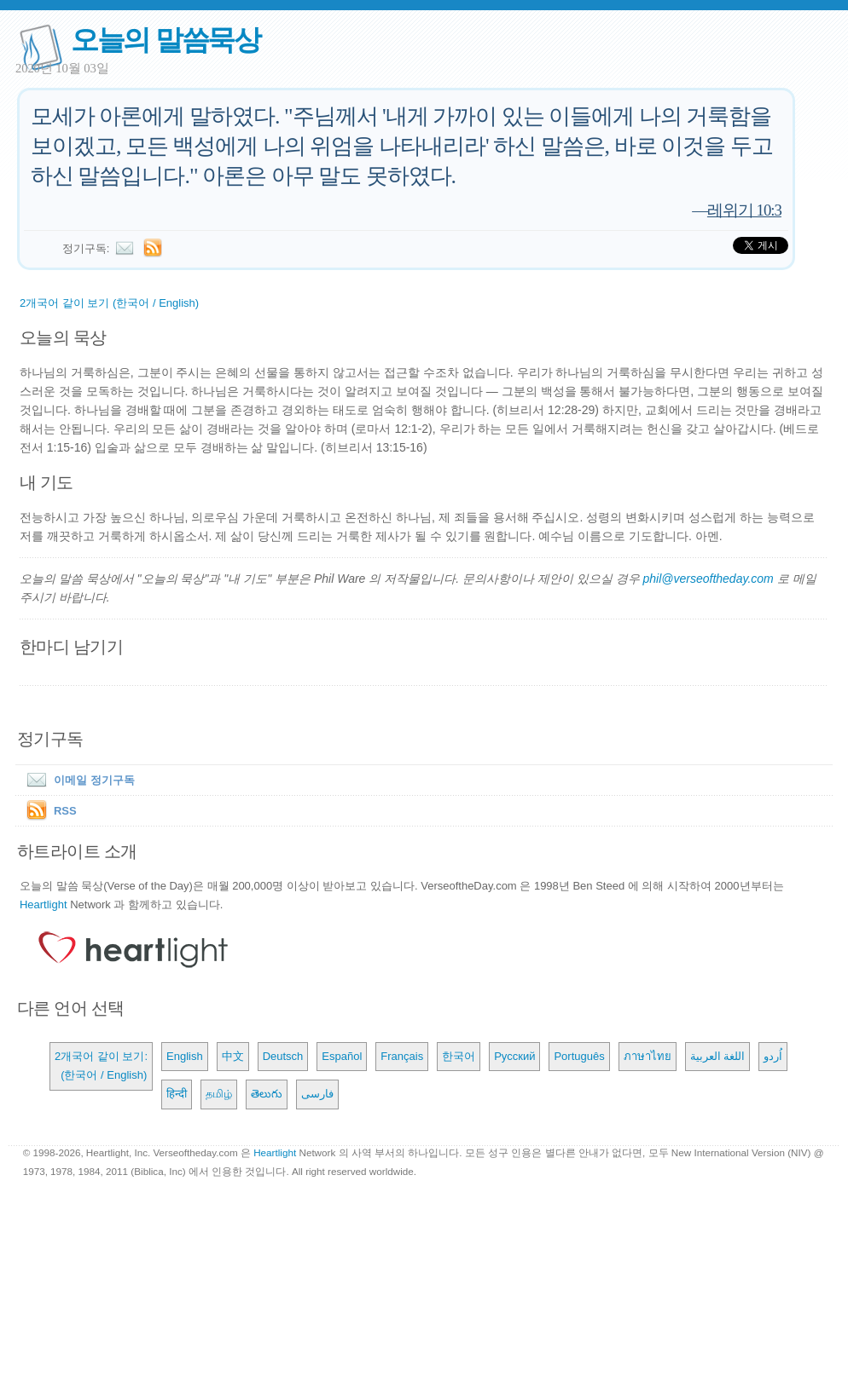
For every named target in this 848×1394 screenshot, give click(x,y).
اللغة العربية (718, 1056)
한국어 (458, 1056)
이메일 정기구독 (77, 780)
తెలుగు (266, 1093)
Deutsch (283, 1056)
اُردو (773, 1056)
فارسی (317, 1093)
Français (401, 1056)
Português (579, 1056)
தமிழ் (219, 1093)
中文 (233, 1056)
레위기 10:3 (744, 210)
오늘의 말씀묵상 (165, 39)
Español (342, 1056)
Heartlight (43, 904)
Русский (514, 1056)
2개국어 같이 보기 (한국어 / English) (109, 303)
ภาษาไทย (647, 1056)
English (184, 1056)
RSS (65, 810)
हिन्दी (176, 1093)
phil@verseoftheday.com (707, 578)
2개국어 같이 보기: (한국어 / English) (101, 1065)
